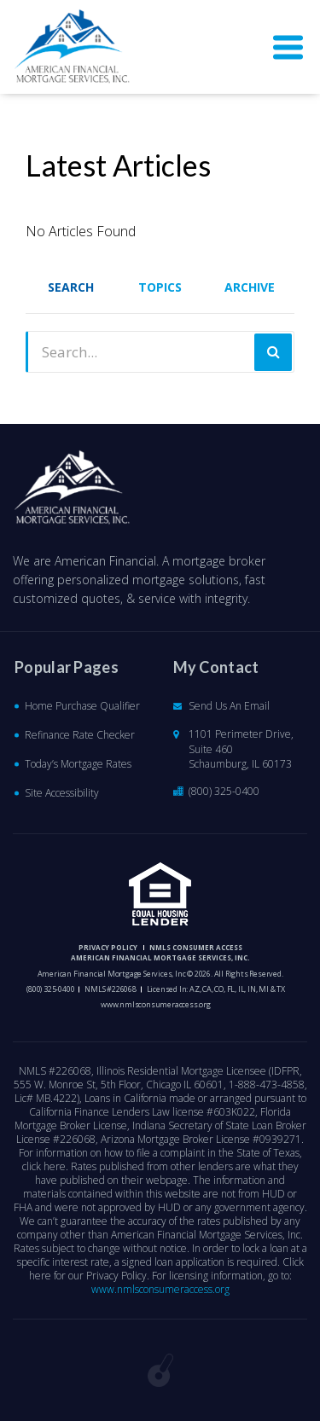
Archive (249, 287)
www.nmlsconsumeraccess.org (156, 1004)
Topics (160, 287)
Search (71, 287)
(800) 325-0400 (224, 791)
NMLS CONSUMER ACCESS (195, 947)
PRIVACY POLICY (108, 947)
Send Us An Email (229, 706)
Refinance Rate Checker (80, 735)
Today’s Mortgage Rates (78, 764)
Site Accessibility (62, 793)
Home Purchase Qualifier (82, 706)
